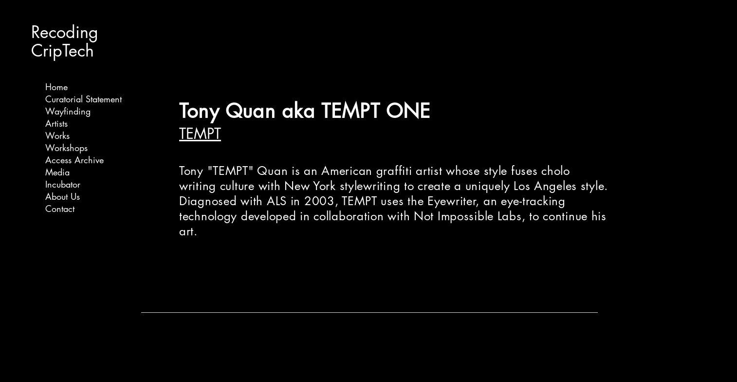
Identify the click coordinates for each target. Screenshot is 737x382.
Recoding (64, 32)
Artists (56, 123)
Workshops (66, 147)
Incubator (62, 184)
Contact (59, 208)
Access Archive (74, 160)
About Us (62, 196)
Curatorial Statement (83, 99)
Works (57, 135)
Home (56, 87)
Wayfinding (68, 111)
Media (57, 172)
